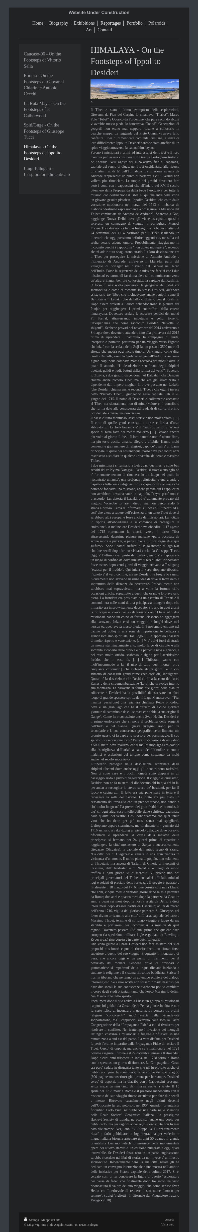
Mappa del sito (50, 1220)
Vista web (167, 1224)
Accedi (169, 1219)
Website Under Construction (99, 12)
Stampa (32, 1220)
